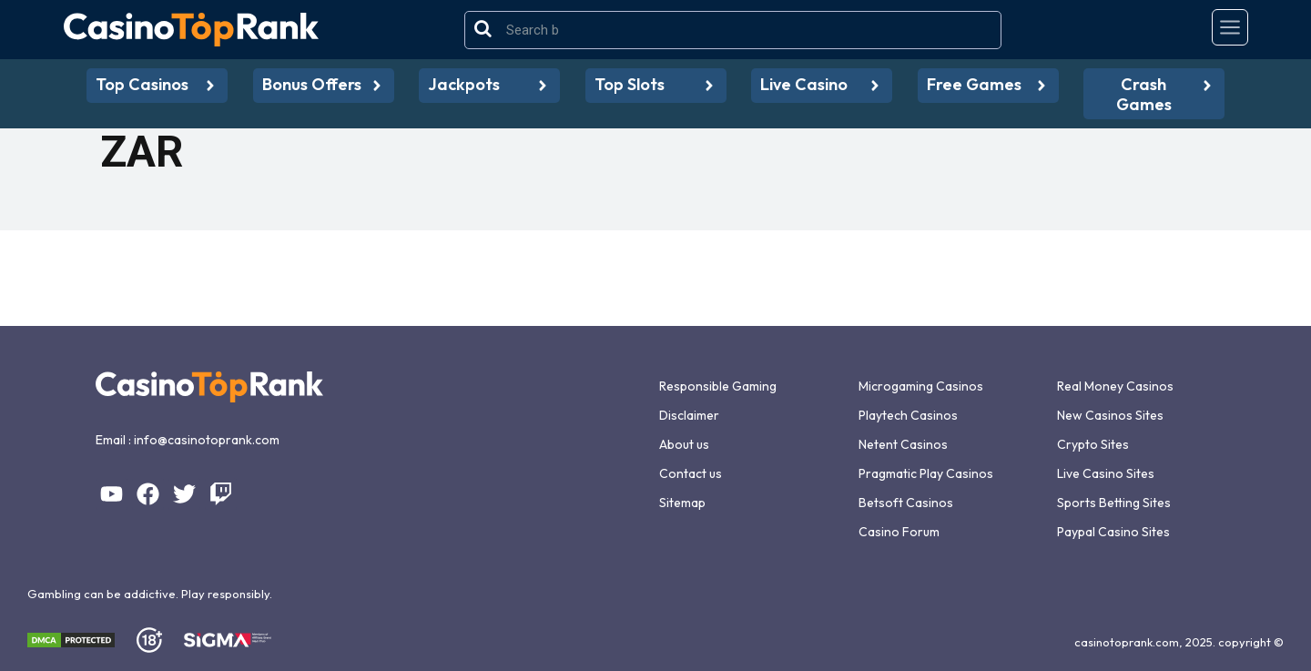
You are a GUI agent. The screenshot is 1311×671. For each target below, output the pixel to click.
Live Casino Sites (1105, 473)
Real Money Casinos (1115, 386)
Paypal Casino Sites (1113, 532)
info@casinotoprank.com (206, 440)
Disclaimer (689, 415)
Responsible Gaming (718, 386)
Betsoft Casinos (906, 502)
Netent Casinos (903, 444)
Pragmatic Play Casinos (926, 473)
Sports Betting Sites (1114, 502)
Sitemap (682, 502)
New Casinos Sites (1110, 415)
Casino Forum (899, 532)
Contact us (690, 473)
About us (684, 444)
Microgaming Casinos (921, 386)
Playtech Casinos (908, 415)
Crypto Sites (1093, 444)
